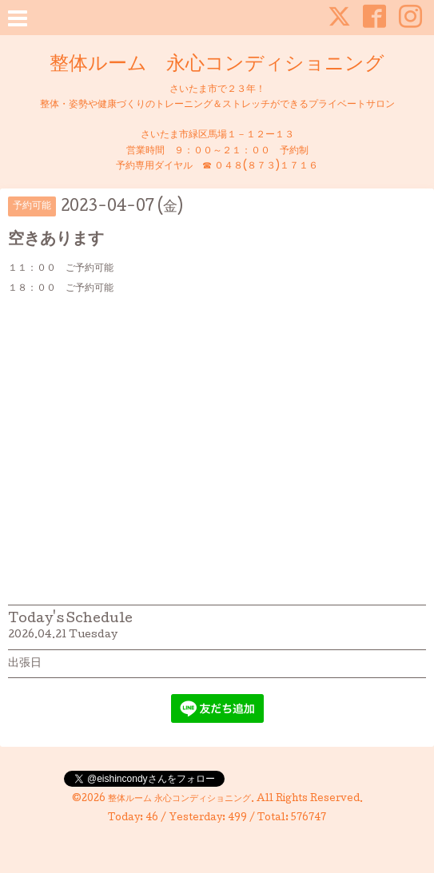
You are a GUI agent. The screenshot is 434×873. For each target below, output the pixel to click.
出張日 (25, 663)
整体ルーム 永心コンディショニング (217, 65)
